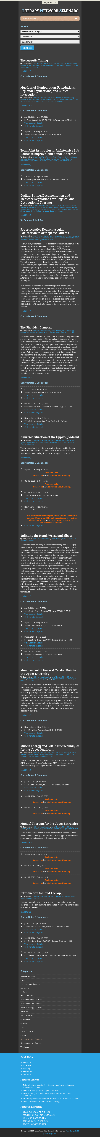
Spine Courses (72, 209)
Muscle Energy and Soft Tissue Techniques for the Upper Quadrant (49, 747)
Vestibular (24, 1047)
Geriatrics (68, 157)
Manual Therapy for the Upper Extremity (49, 823)
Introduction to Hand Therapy (41, 893)
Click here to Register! (33, 126)
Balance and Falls (39, 157)
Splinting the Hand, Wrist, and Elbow (46, 535)
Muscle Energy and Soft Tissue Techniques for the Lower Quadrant (47, 1094)
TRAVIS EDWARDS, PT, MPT (34, 1124)
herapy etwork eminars (50, 10)
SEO (77, 1131)
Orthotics (59, 209)
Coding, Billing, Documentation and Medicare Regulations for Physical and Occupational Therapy (47, 198)
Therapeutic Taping (34, 60)
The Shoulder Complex (36, 327)
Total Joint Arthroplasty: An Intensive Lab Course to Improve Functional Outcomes (49, 152)
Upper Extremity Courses (69, 65)
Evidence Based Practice (45, 63)
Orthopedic (50, 65)
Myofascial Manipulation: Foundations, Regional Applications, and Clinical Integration (48, 90)
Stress (22, 101)
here (45, 475)
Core (34, 63)
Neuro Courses (40, 209)
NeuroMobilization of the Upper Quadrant (49, 437)
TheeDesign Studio (51, 1134)
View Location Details (33, 123)
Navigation (50, 18)
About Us (27, 1062)
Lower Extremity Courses (36, 207)
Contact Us (27, 1074)
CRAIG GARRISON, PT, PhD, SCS (36, 1112)
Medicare (30, 209)
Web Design (70, 1131)
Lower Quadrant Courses (36, 65)
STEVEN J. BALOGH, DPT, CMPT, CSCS (39, 1115)
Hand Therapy (60, 63)
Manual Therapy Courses (55, 99)
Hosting (26, 1068)
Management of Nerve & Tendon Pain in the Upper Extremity (48, 672)
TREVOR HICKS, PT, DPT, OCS (35, 1121)
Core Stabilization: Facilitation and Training (41, 1101)
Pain (57, 65)
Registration (50, 2)
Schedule (27, 1065)
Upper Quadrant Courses (29, 67)
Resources (27, 1071)
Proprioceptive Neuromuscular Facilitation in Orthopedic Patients (44, 231)
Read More (25, 71)
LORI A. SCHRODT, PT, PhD (34, 1118)
